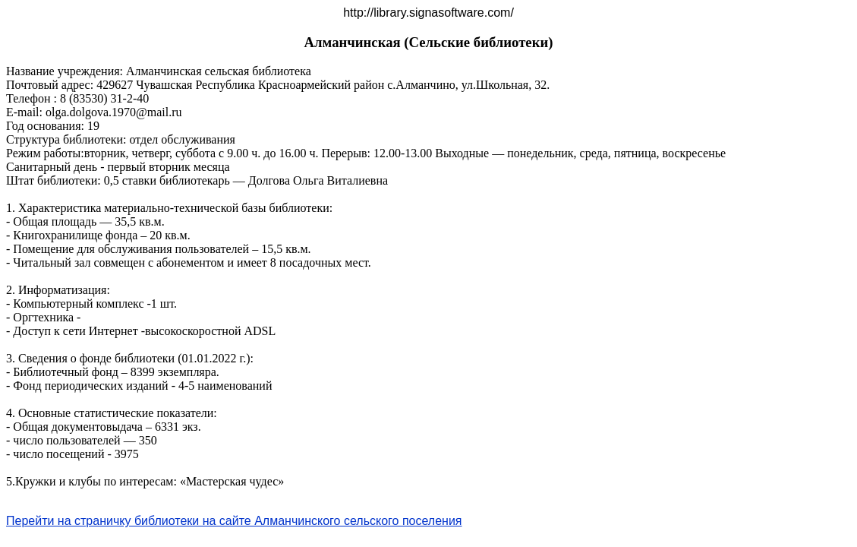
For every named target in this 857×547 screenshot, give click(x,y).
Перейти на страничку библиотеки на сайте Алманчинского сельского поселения (234, 520)
